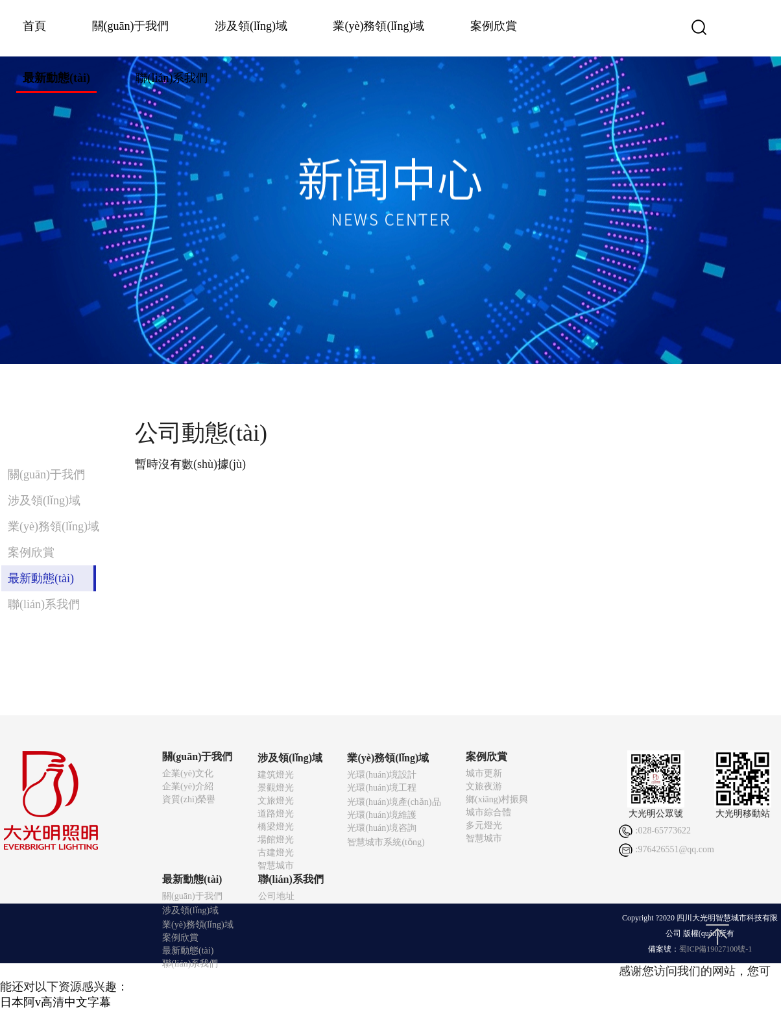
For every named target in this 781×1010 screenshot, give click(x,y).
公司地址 (276, 896)
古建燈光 (276, 852)
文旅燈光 (276, 801)
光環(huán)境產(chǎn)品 (393, 802)
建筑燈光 (276, 775)
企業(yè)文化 (187, 773)
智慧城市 (276, 865)
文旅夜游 (484, 786)
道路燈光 (276, 814)
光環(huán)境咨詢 (381, 828)
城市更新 (484, 773)
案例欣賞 (493, 25)
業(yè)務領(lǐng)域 (378, 25)
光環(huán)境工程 (381, 788)
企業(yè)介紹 (187, 786)
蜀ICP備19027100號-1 (715, 949)
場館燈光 (276, 839)
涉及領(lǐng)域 (251, 25)
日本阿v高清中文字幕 (55, 1002)
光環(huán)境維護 (381, 815)
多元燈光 (484, 825)
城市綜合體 (488, 812)
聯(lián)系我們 (172, 77)
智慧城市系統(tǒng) (385, 842)
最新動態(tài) (56, 77)
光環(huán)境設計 (381, 775)
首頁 (34, 25)
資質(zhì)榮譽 (188, 799)
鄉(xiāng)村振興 (497, 799)
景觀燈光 (276, 788)
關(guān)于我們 (130, 25)
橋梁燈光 (276, 826)
